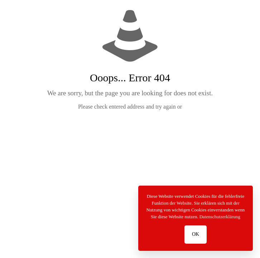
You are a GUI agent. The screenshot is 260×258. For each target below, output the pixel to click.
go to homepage (133, 126)
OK (195, 234)
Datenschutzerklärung (219, 216)
